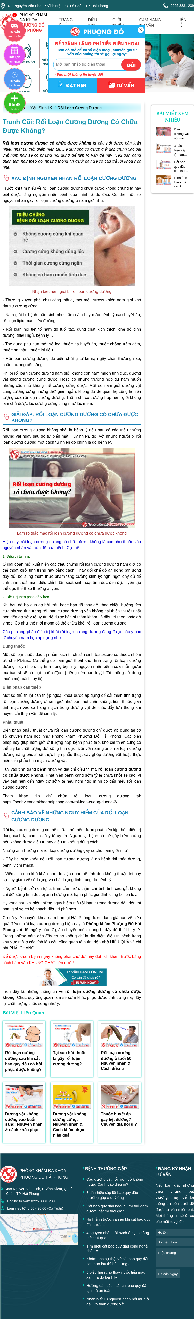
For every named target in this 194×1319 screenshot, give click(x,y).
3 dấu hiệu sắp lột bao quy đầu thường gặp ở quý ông (181, 150)
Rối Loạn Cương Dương (79, 108)
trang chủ (66, 22)
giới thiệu (118, 23)
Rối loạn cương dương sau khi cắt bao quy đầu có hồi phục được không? (23, 1061)
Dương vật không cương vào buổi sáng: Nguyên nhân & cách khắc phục (23, 1122)
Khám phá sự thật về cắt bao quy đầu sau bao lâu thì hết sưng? (117, 1261)
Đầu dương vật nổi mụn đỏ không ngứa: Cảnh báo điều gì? (181, 133)
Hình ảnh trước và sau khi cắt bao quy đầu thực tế (180, 182)
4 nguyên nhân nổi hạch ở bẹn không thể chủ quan (117, 1235)
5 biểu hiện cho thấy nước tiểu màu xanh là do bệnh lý (116, 1274)
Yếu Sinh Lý (41, 108)
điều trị (93, 23)
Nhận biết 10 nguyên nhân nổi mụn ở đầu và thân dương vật (117, 1301)
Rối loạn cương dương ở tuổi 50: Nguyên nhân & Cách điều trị (117, 1061)
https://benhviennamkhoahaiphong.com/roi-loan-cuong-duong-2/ (60, 802)
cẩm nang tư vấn (150, 23)
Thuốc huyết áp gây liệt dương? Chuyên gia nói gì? (119, 1119)
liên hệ (181, 22)
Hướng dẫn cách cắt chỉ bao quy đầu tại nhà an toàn (117, 1288)
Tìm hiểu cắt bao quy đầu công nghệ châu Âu (117, 1248)
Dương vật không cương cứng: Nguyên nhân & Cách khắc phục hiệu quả (69, 1124)
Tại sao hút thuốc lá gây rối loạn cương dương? (70, 1058)
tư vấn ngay (168, 1274)
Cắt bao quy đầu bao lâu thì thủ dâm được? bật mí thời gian (181, 166)
